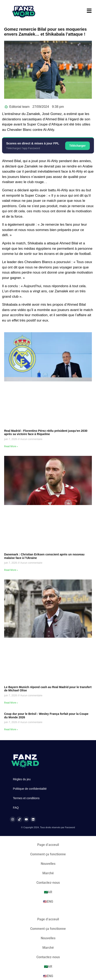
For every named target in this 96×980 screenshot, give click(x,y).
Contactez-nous (48, 883)
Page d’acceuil (48, 845)
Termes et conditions (26, 798)
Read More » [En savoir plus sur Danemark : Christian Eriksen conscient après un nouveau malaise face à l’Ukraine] (11, 570)
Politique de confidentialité (30, 788)
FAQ (16, 807)
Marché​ (48, 873)
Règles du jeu (22, 779)
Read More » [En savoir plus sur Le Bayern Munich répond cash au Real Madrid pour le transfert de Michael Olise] (11, 702)
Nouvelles (48, 864)
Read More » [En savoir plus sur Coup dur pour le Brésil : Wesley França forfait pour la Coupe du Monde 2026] (11, 729)
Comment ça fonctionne (48, 854)
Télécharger (77, 145)
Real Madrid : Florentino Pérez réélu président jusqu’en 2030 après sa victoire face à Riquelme (45, 432)
